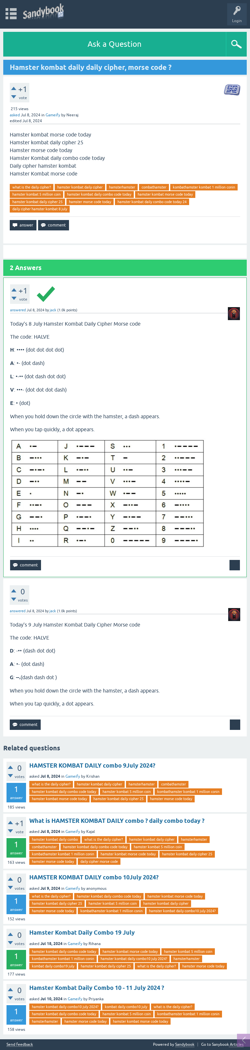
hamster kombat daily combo (55, 839)
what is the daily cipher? (31, 187)
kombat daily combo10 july (126, 1007)
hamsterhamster (122, 187)
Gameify (53, 115)
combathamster (154, 187)
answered (18, 310)
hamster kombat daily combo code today (99, 194)
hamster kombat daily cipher (80, 187)
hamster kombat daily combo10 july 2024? (182, 911)
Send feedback (20, 1045)
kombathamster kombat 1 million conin (204, 187)
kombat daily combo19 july (53, 966)
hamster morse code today (90, 202)
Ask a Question (115, 44)
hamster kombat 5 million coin (36, 194)
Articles (236, 1044)
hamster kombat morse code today (165, 194)
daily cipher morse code (99, 861)
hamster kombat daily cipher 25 (37, 202)
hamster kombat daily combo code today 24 (152, 202)
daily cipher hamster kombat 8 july (39, 209)
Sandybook (184, 1044)
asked (15, 115)
